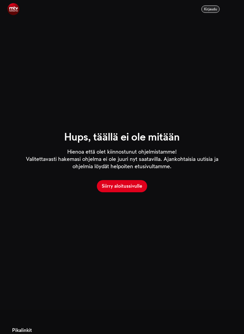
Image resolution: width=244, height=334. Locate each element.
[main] (122, 155)
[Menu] (233, 9)
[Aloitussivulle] (13, 9)
